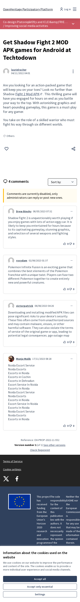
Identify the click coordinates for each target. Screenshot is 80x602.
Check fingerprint (40, 450)
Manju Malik (23, 359)
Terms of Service (13, 461)
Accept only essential (40, 586)
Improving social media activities (26, 26)
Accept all (40, 579)
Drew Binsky (23, 211)
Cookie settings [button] (12, 469)
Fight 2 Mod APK (29, 94)
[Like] (6, 148)
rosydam (21, 260)
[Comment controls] (71, 211)
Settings (40, 594)
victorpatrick (24, 306)
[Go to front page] (28, 9)
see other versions (54, 445)
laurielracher (18, 69)
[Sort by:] (62, 182)
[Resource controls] (73, 71)
